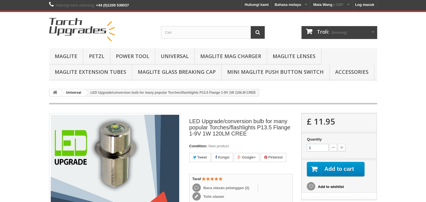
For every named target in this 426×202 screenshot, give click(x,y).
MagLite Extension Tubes (90, 71)
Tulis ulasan (213, 196)
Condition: (198, 146)
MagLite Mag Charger (230, 56)
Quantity (314, 139)
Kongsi (222, 157)
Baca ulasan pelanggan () (226, 188)
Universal (175, 56)
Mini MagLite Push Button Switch (275, 71)
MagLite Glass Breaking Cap (177, 71)
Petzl (96, 56)
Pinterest (273, 157)
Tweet (200, 157)
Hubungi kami (257, 5)
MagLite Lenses (294, 56)
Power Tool (132, 56)
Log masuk (364, 5)
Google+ (247, 157)
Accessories (352, 71)
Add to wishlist (330, 187)
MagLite (66, 56)
